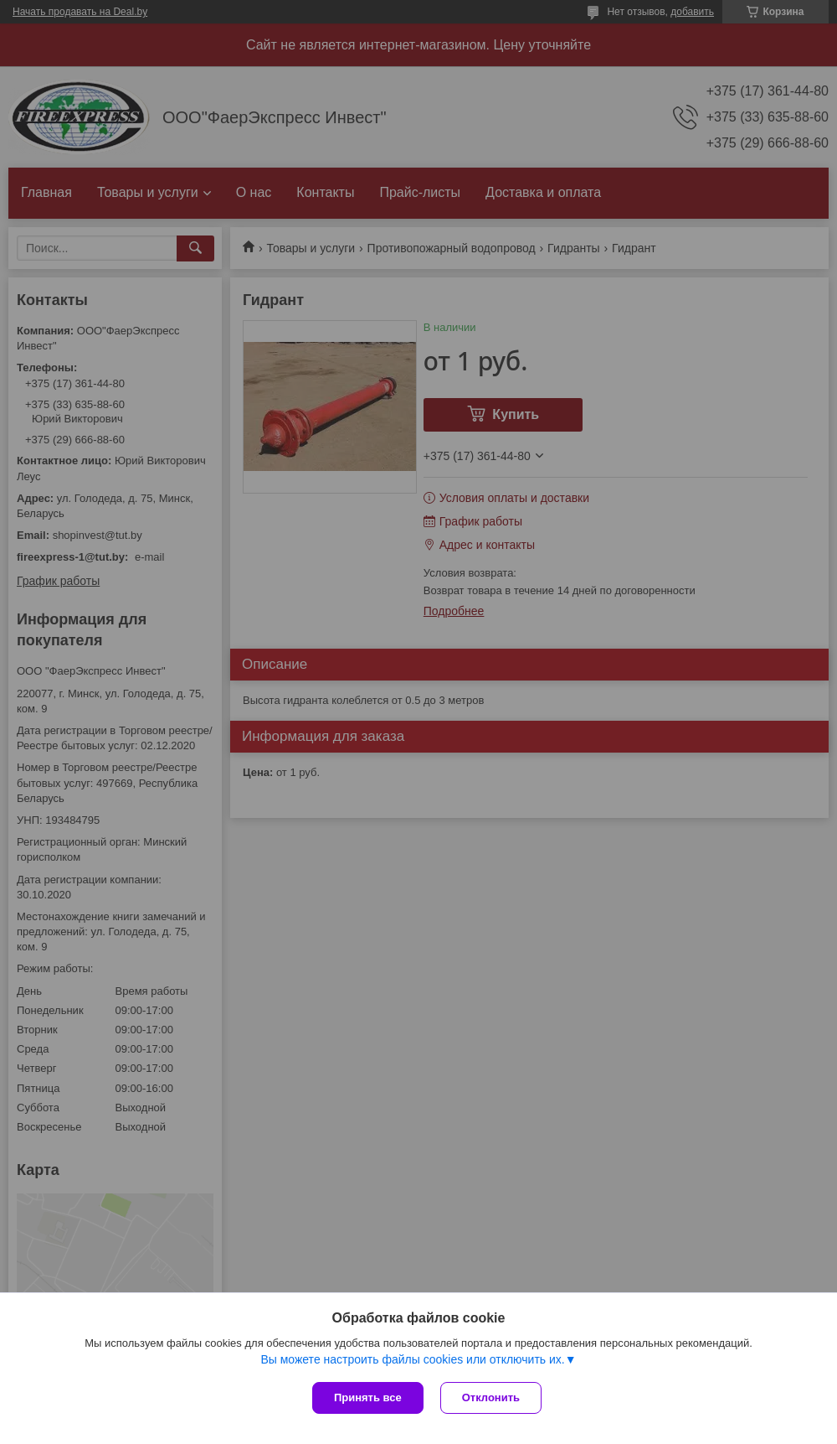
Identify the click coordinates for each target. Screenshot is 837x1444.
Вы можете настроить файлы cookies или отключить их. (412, 1359)
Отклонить (491, 1397)
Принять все (368, 1397)
